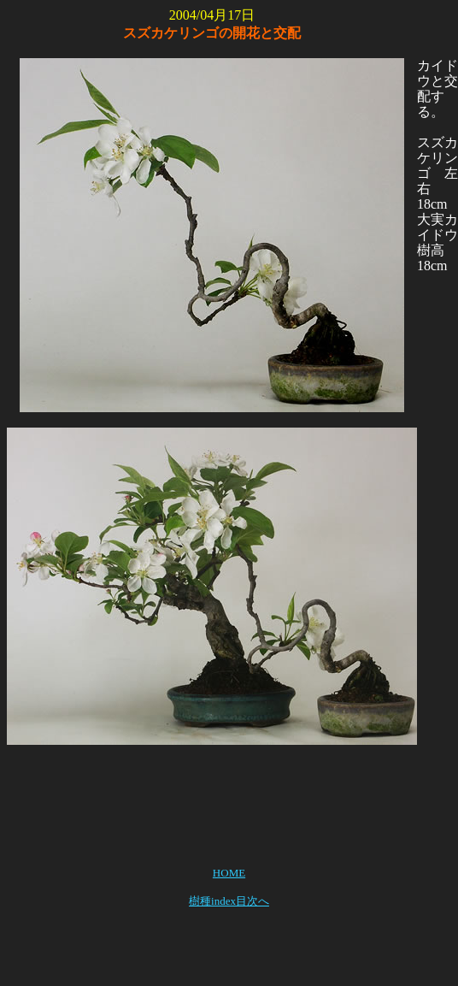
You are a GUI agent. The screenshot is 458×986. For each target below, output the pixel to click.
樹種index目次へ (229, 900)
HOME (229, 872)
